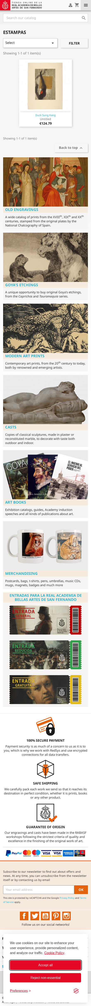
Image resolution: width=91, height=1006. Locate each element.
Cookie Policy (54, 953)
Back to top (71, 148)
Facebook (24, 916)
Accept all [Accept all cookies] (45, 965)
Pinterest (56, 916)
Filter (74, 43)
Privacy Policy (67, 897)
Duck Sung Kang (45, 115)
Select (30, 43)
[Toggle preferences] (20, 991)
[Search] (45, 17)
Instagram (66, 916)
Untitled (45, 119)
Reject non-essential (46, 978)
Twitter (34, 916)
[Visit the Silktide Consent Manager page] (76, 991)
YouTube (45, 916)
